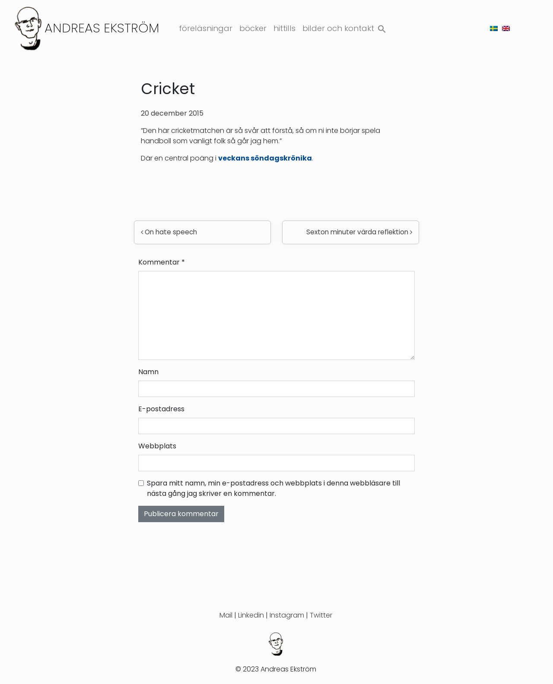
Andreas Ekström (101, 28)
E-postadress (161, 409)
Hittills (284, 28)
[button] (382, 27)
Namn (148, 372)
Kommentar (161, 262)
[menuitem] (494, 28)
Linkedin (251, 615)
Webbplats (157, 446)
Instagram (287, 615)
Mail (225, 615)
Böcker (253, 28)
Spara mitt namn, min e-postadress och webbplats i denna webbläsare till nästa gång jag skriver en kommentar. (273, 488)
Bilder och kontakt (338, 28)
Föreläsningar (205, 28)
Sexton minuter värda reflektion (359, 231)
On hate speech (169, 231)
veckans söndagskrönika (265, 158)
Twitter (321, 615)
